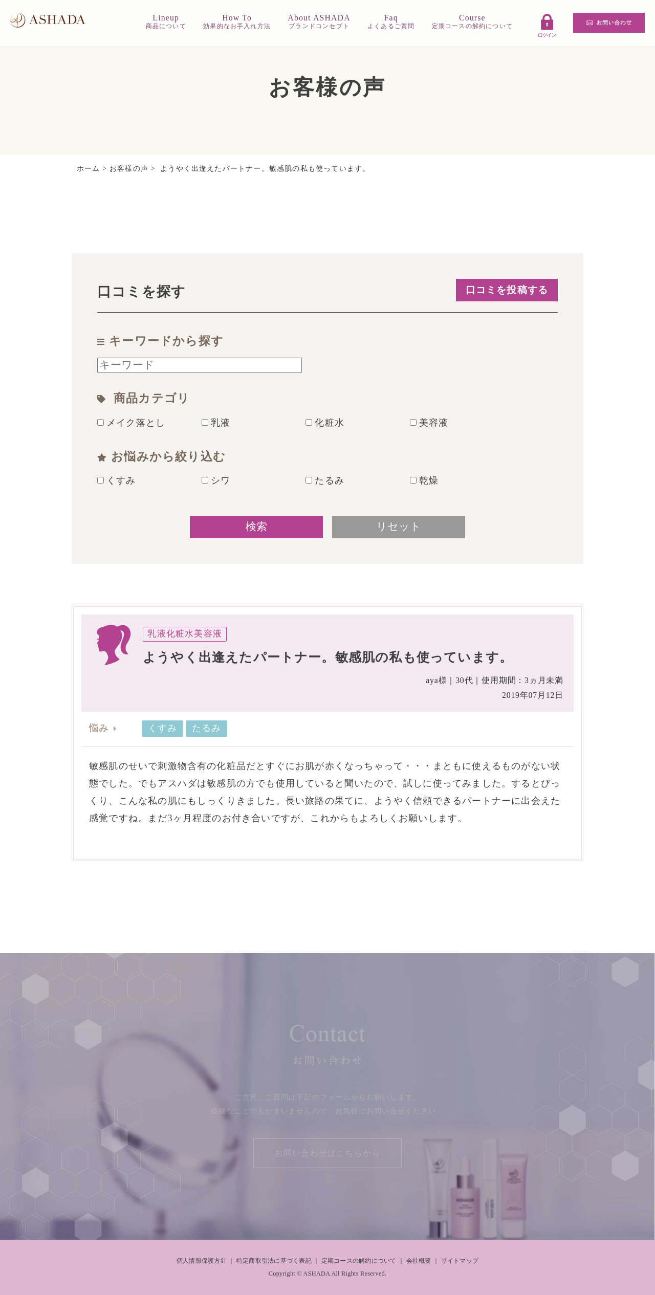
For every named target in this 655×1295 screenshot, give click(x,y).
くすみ (116, 480)
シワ (216, 480)
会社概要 (418, 1260)
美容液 (429, 423)
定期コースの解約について (359, 1260)
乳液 (216, 423)
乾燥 (424, 480)
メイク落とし (131, 423)
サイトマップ (459, 1260)
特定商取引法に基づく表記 (274, 1260)
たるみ (324, 480)
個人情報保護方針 (202, 1260)
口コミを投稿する (507, 289)
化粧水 (324, 423)
